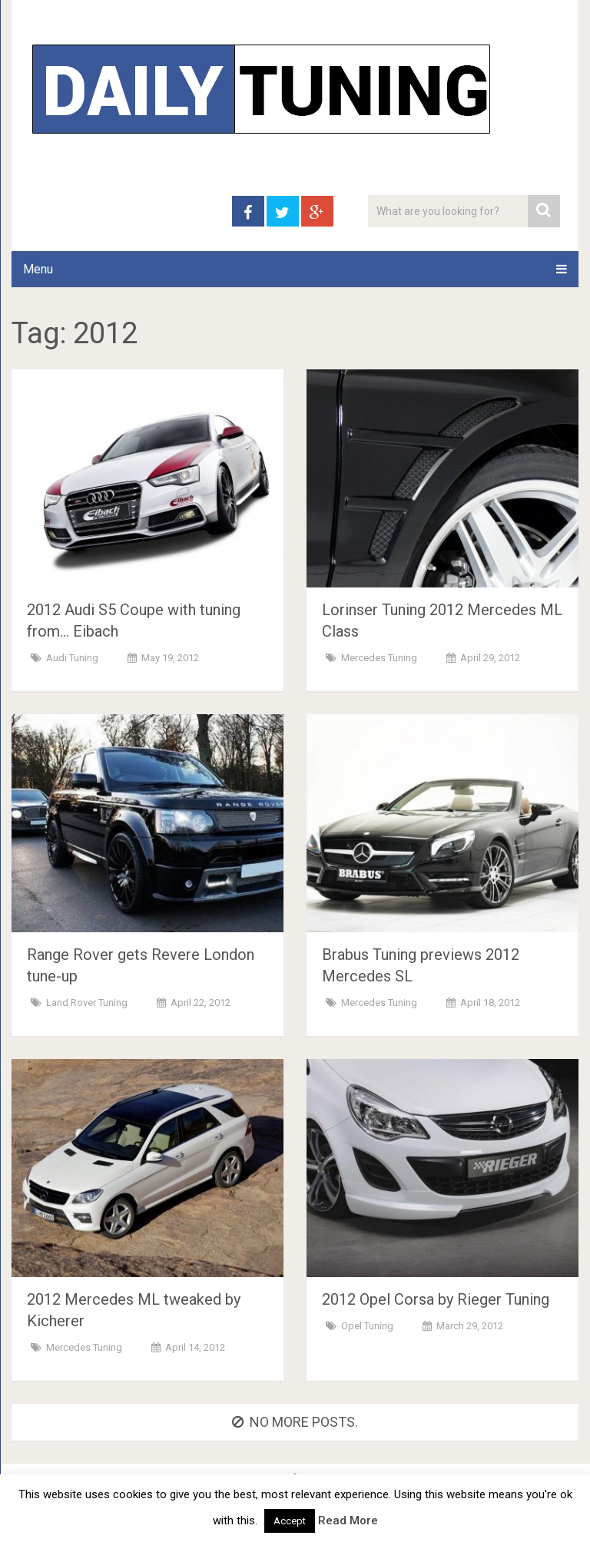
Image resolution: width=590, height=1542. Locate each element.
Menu (38, 269)
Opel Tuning (367, 1326)
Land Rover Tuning (87, 1002)
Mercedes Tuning (379, 657)
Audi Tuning (72, 657)
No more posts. (295, 1422)
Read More (348, 1520)
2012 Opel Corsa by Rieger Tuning (435, 1299)
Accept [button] (289, 1521)
